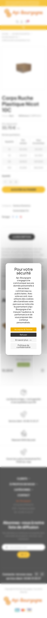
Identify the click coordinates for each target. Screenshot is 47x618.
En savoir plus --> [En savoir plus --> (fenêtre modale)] (23, 340)
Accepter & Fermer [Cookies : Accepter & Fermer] (23, 329)
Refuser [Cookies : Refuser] (23, 334)
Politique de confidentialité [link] (23, 346)
